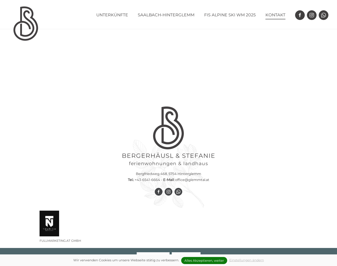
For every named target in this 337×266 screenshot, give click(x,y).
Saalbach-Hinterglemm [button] (166, 14)
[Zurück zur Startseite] (26, 23)
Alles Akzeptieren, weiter (204, 260)
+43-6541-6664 (144, 183)
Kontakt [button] (275, 14)
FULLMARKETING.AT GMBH (60, 243)
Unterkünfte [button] (112, 14)
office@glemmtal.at (192, 183)
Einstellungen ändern (246, 260)
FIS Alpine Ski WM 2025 (230, 14)
